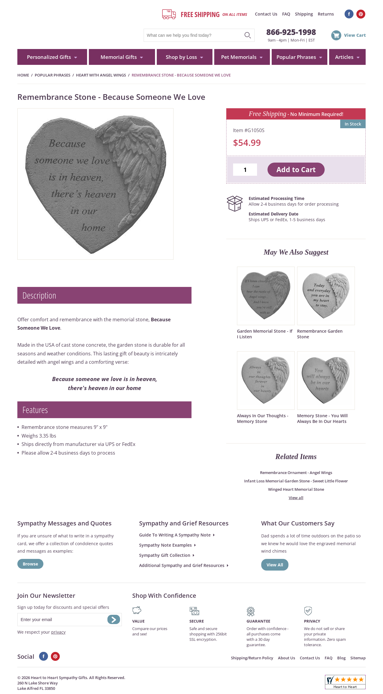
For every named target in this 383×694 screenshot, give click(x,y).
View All (275, 565)
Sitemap (358, 658)
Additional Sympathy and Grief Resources (181, 565)
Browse (30, 564)
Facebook (349, 14)
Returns (326, 14)
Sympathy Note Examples (165, 545)
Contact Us (266, 14)
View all (296, 497)
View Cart (355, 35)
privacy (58, 632)
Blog (341, 658)
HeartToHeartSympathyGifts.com (73, 24)
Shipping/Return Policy (252, 658)
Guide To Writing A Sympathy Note (175, 535)
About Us (286, 658)
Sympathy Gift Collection (164, 555)
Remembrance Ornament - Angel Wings (296, 472)
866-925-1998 (291, 32)
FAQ (286, 14)
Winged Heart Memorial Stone (296, 489)
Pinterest (361, 14)
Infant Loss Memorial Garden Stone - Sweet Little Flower (296, 481)
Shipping (304, 14)
